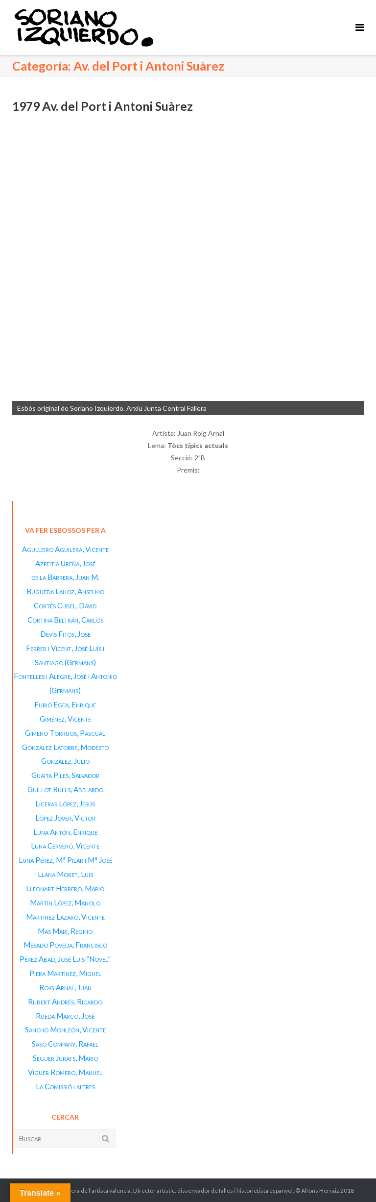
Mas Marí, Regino (65, 931)
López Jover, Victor (65, 817)
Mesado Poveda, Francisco (65, 944)
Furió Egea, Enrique (65, 704)
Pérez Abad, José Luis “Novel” (65, 958)
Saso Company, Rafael (65, 1043)
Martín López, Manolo (65, 902)
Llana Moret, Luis (65, 874)
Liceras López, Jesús (65, 803)
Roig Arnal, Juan (65, 987)
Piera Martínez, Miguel (65, 973)
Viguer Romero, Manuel (65, 1072)
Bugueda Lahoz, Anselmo (65, 591)
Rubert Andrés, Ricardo (65, 1001)
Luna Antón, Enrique (65, 831)
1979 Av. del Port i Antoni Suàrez (102, 106)
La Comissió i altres (65, 1086)
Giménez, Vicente (65, 718)
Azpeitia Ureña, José (65, 563)
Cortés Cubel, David (65, 605)
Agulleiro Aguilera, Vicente (65, 549)
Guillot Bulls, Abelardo (65, 789)
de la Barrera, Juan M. (65, 577)
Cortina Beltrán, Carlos (65, 619)
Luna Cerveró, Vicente (65, 845)
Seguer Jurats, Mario (65, 1057)
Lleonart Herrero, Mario (65, 888)
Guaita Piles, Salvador (65, 775)
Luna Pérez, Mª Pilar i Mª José (65, 859)
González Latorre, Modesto (65, 747)
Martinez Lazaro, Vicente (65, 916)
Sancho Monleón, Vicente (65, 1029)
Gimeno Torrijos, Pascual (65, 732)
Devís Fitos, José (65, 633)
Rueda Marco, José (65, 1015)
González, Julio (65, 760)
